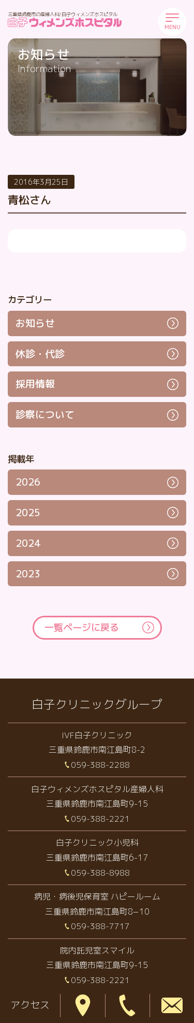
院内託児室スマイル (97, 950)
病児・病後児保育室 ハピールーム (97, 896)
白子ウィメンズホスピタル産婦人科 (97, 789)
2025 (28, 512)
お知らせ (35, 323)
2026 (28, 482)
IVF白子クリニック (97, 735)
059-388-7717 (100, 926)
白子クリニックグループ (97, 704)
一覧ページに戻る (81, 627)
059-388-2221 (100, 818)
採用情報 (35, 384)
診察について (45, 414)
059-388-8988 (100, 872)
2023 (28, 573)
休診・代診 (40, 354)
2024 (28, 543)
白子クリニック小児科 (97, 842)
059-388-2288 (100, 764)
